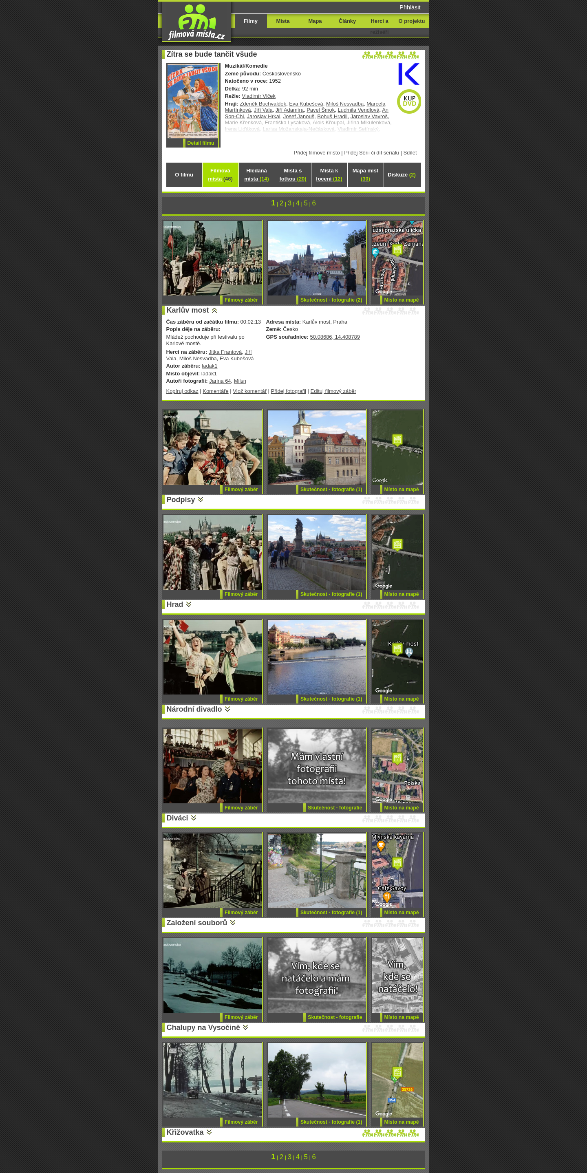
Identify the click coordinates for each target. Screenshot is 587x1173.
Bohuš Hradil (332, 116)
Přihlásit (409, 7)
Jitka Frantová (225, 352)
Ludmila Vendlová (358, 110)
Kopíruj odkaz (182, 391)
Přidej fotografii (288, 391)
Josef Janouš (298, 116)
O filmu (184, 175)
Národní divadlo (194, 709)
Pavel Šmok (321, 110)
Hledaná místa (256, 175)
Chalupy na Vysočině (203, 1027)
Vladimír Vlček (259, 96)
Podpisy (181, 500)
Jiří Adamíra (290, 110)
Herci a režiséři (379, 26)
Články (347, 21)
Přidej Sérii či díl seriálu (371, 153)
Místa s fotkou (292, 175)
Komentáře (215, 391)
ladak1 (209, 366)
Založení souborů (197, 923)
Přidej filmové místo (317, 153)
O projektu (412, 21)
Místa (282, 21)
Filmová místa (220, 175)
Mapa (315, 21)
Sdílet (410, 153)
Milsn (240, 381)
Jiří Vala (263, 110)
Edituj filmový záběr (333, 391)
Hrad (175, 604)
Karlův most (188, 310)
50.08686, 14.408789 (335, 337)
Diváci (177, 818)
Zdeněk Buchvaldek (263, 104)
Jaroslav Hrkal (263, 116)
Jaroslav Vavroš (369, 116)
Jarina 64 (220, 381)
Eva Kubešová (306, 104)
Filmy (251, 21)
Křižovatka (185, 1132)
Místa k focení (329, 175)
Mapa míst (365, 175)
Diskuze (401, 175)
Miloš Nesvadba (345, 104)
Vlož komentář (250, 391)
